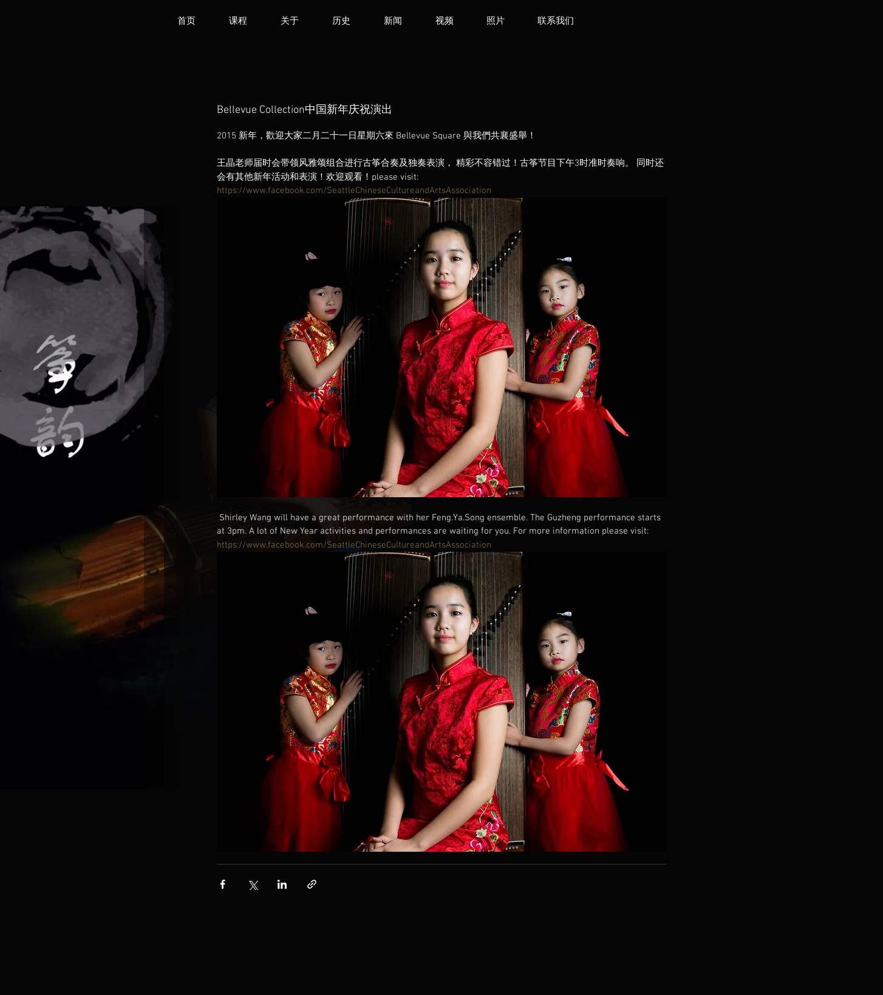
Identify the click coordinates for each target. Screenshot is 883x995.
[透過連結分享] (312, 884)
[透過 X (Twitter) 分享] (252, 884)
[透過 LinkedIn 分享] (282, 884)
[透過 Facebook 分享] (222, 884)
